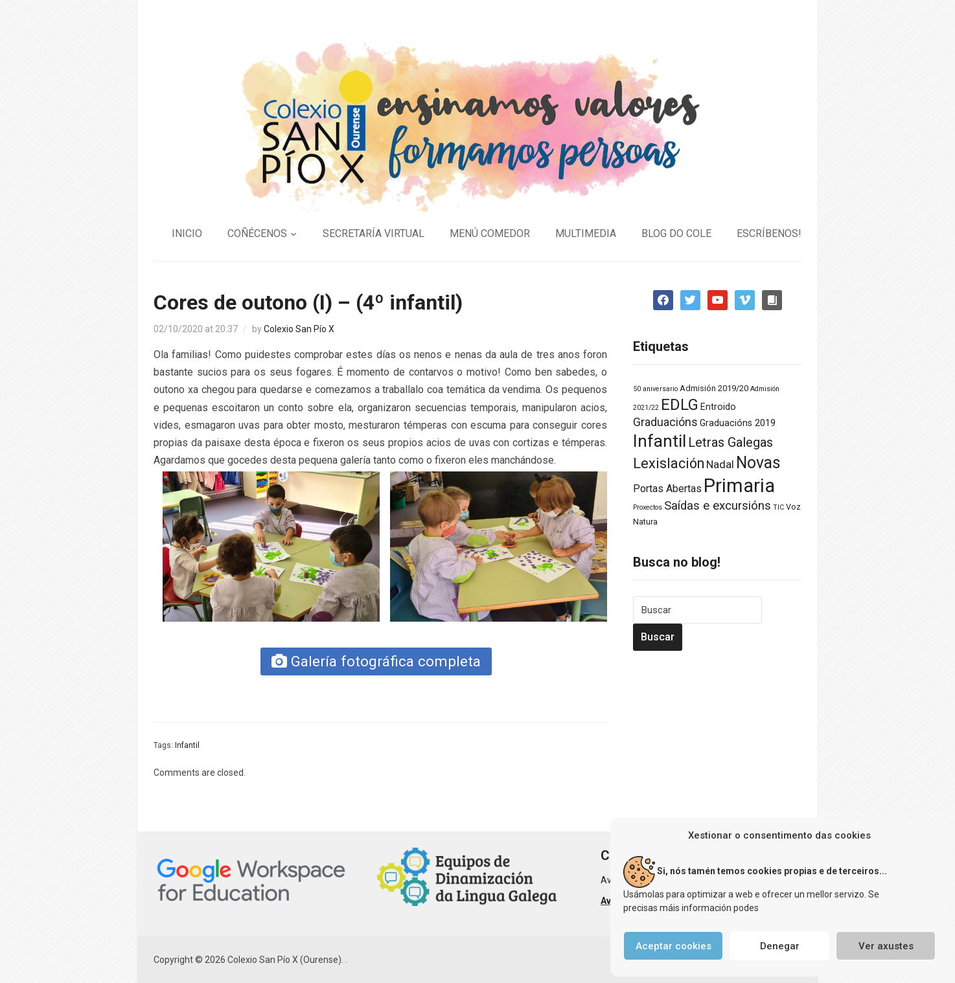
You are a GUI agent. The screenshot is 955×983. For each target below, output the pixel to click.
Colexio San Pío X (299, 329)
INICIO (187, 233)
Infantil (187, 745)
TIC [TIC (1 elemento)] (778, 507)
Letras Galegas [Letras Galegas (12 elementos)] (730, 442)
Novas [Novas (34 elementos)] (758, 462)
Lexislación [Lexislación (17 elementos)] (668, 463)
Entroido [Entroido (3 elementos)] (718, 406)
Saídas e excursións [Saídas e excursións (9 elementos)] (717, 506)
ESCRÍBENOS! (769, 233)
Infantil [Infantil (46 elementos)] (659, 441)
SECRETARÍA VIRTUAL (373, 233)
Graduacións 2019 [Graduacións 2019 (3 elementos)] (738, 423)
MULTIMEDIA (585, 233)
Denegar (780, 946)
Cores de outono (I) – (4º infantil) (308, 302)
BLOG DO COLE (676, 233)
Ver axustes (886, 946)
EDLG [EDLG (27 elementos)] (679, 405)
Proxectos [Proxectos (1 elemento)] (647, 507)
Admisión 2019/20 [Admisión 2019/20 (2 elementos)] (714, 388)
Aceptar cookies (673, 946)
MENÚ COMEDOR (490, 233)
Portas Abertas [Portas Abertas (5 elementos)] (667, 488)
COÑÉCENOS (257, 233)
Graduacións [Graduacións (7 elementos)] (665, 422)
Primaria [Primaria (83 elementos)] (739, 486)
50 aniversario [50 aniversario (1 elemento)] (655, 389)
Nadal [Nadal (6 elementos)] (720, 464)
